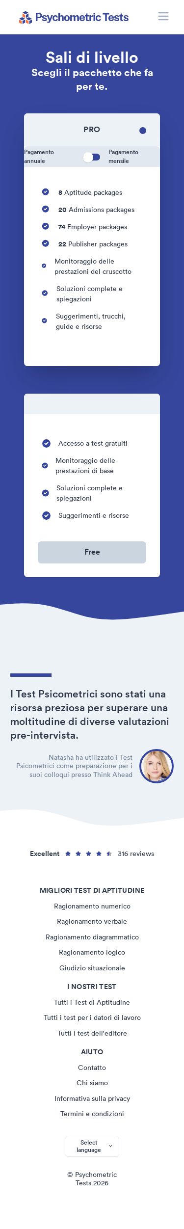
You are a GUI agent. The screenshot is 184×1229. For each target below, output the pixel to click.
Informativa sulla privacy (92, 1098)
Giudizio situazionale (92, 967)
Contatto (92, 1067)
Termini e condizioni (92, 1113)
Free (92, 552)
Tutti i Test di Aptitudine (92, 1002)
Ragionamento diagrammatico (92, 937)
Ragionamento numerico (92, 906)
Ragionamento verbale (92, 921)
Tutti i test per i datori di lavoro (92, 1017)
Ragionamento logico (92, 952)
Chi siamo (92, 1082)
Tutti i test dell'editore (92, 1033)
